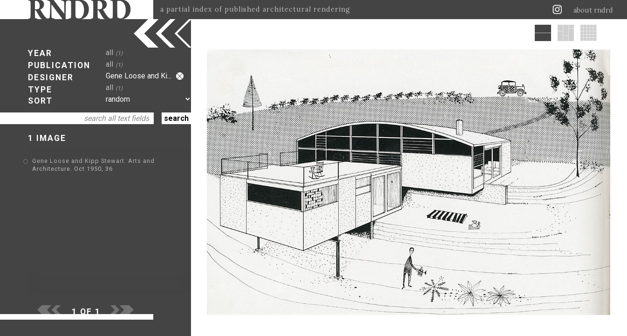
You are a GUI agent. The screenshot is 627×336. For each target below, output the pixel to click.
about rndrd (593, 10)
